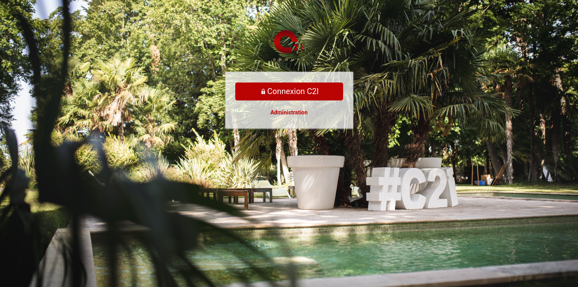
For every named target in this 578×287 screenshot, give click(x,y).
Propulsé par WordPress (289, 45)
